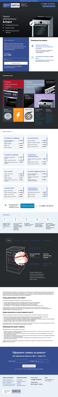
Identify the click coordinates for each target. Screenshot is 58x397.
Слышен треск (38, 121)
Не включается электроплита (38, 114)
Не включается (33, 138)
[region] (14, 142)
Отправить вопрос (27, 206)
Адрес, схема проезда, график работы (24, 4)
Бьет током (8, 171)
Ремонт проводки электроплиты (49, 116)
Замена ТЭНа (49, 117)
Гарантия (25, 240)
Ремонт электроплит (7, 382)
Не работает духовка (39, 117)
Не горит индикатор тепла (39, 120)
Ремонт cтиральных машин (8, 381)
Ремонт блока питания (49, 114)
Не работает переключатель (33, 155)
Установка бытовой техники (9, 385)
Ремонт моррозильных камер (9, 384)
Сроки (9, 240)
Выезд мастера (35, 240)
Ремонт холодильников (8, 379)
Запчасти (16, 240)
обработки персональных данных (13, 67)
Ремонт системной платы (50, 122)
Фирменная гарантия (21, 381)
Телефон (32, 361)
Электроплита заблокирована (38, 123)
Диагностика (47, 240)
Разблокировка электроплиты (49, 120)
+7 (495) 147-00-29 (48, 4)
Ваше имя (11, 361)
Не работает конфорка (37, 116)
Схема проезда (48, 380)
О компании (19, 379)
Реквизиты (19, 382)
